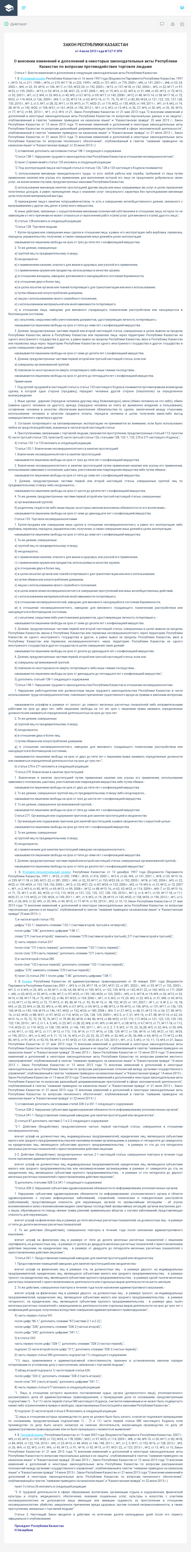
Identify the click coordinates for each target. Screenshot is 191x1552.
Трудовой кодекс (32, 1435)
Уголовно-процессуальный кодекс (46, 872)
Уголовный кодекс (32, 78)
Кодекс (27, 981)
